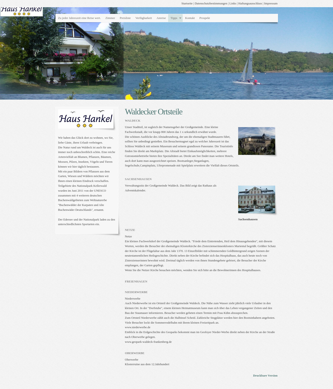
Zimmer (110, 18)
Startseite (186, 3)
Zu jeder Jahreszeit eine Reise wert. (79, 18)
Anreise (161, 18)
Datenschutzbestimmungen (211, 3)
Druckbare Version (265, 375)
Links (232, 3)
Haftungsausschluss (250, 3)
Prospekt (204, 18)
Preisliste (125, 18)
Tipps (173, 18)
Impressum (271, 3)
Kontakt (190, 18)
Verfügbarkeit (143, 18)
